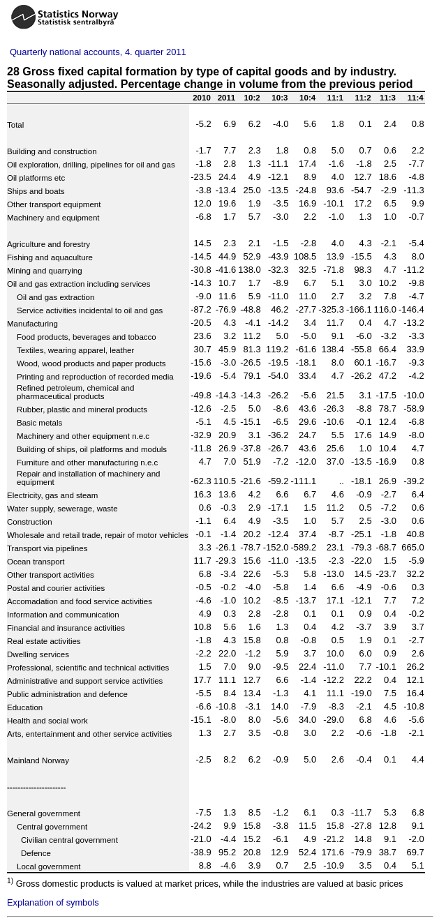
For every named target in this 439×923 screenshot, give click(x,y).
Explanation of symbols (53, 902)
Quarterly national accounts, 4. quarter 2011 (98, 52)
